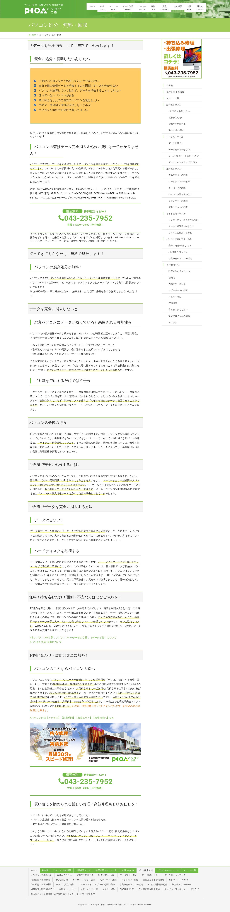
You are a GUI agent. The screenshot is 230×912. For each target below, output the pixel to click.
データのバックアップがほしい (183, 162)
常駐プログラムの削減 (179, 316)
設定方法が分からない (179, 271)
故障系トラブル (173, 168)
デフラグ (173, 322)
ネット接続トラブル (176, 213)
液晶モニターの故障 (178, 175)
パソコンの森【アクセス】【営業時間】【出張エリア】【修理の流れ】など (72, 717)
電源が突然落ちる (177, 124)
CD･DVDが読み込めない (180, 194)
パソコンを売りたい (178, 252)
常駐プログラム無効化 (175, 889)
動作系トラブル (173, 104)
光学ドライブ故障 (108, 880)
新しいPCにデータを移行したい (184, 156)
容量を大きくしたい (178, 309)
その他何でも (172, 265)
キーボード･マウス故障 (84, 880)
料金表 (169, 85)
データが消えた (176, 143)
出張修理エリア (83, 870)
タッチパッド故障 (129, 880)
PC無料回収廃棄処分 (157, 884)
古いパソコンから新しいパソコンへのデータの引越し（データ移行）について (73, 637)
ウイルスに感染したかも (180, 232)
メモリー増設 (175, 297)
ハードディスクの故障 (179, 181)
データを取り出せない (179, 149)
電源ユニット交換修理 (153, 880)
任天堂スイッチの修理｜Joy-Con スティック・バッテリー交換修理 (63, 894)
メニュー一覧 (172, 98)
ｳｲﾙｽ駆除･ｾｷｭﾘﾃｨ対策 (41, 884)
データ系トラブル (174, 137)
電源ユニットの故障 (178, 207)
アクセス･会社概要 (62, 870)
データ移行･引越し (151, 875)
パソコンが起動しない (179, 111)
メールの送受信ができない (181, 226)
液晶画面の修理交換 (40, 880)
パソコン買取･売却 (65, 884)
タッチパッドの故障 (178, 201)
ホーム (34, 870)
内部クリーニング (177, 284)
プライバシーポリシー (168, 870)
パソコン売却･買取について (46, 641)
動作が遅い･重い (176, 130)
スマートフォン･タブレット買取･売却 (97, 884)
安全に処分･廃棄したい (180, 245)
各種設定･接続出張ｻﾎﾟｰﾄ (42, 889)
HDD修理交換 (61, 880)
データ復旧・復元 (128, 875)
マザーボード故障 (89, 889)
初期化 (172, 277)
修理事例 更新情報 (175, 92)
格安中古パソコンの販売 (180, 258)
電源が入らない (176, 117)
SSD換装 (173, 303)
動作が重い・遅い (106, 875)
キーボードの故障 (177, 188)
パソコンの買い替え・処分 (179, 239)
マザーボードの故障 (178, 290)
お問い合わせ (127, 870)
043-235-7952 (88, 218)
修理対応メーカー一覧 (106, 870)
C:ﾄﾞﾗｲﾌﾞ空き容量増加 (149, 889)
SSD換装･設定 (127, 889)
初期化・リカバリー (181, 884)
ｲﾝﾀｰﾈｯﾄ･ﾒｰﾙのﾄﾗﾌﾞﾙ (178, 880)
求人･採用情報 (146, 870)
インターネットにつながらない (183, 220)
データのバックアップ (175, 875)
